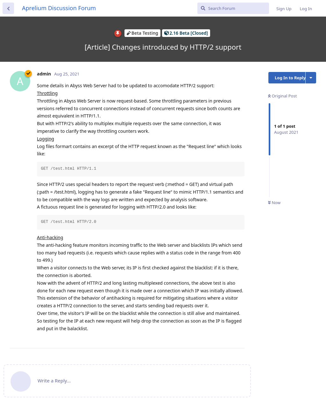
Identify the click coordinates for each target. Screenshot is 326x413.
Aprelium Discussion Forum (59, 8)
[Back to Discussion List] (8, 8)
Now (274, 202)
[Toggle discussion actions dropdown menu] (311, 77)
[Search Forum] (233, 8)
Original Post (282, 96)
